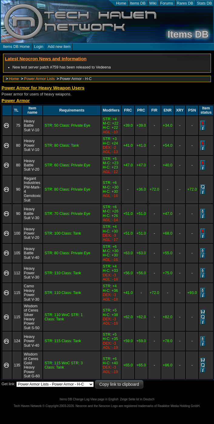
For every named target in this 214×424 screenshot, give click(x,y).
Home (121, 3)
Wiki (153, 3)
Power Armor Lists (39, 79)
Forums (166, 3)
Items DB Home (16, 47)
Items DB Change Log (74, 399)
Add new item (59, 47)
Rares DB (185, 3)
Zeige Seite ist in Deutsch (137, 399)
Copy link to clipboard (119, 384)
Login (38, 47)
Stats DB (204, 3)
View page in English (104, 399)
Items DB (137, 3)
